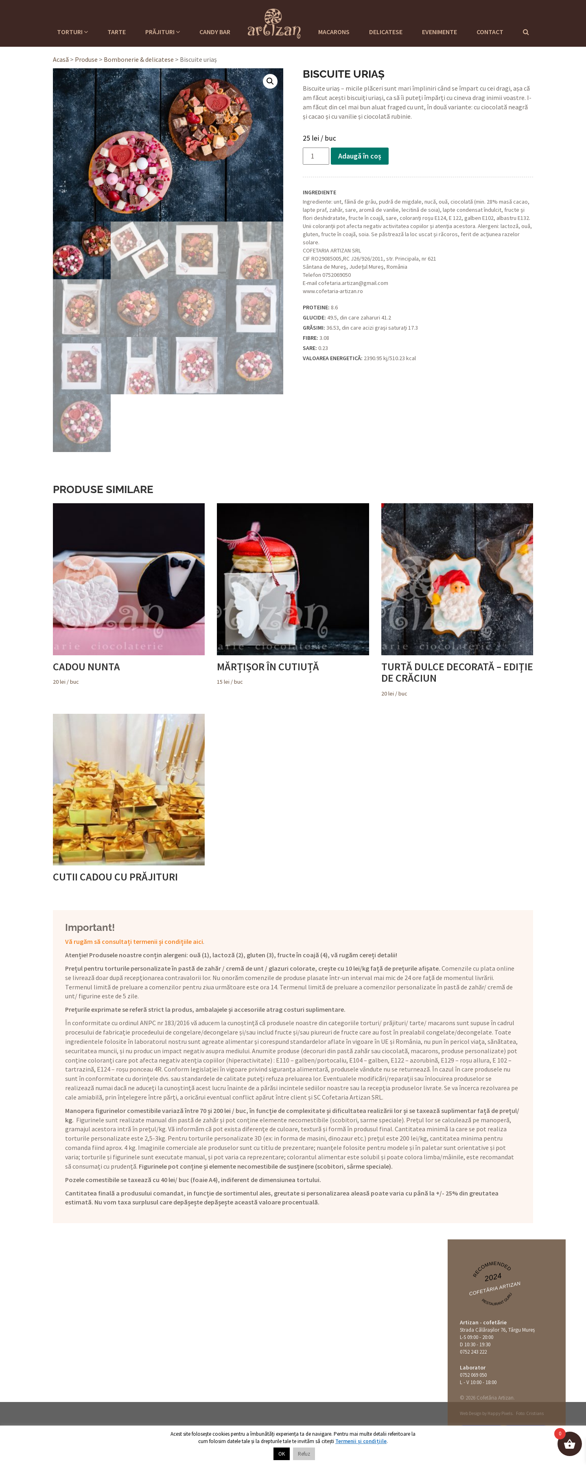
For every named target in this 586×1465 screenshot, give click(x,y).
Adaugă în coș (359, 156)
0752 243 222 (473, 1351)
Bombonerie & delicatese (139, 59)
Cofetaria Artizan (274, 22)
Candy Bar (214, 32)
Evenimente (439, 32)
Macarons (334, 32)
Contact (490, 32)
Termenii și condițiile (361, 1441)
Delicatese (385, 32)
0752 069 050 (473, 1375)
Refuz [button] (304, 1453)
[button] (270, 81)
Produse (86, 59)
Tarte (116, 32)
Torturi (72, 32)
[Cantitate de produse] (316, 156)
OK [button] (281, 1453)
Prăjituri (162, 32)
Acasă (61, 59)
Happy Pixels (500, 1413)
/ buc (129, 594)
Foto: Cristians (530, 1413)
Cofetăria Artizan (494, 1288)
